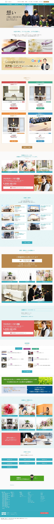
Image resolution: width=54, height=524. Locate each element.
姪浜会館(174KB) (9, 459)
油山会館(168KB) (9, 463)
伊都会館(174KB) (44, 463)
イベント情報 (35, 348)
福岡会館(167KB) (44, 459)
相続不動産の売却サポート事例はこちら (27, 316)
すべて (19, 348)
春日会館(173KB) (27, 463)
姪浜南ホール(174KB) (27, 459)
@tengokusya (12, 484)
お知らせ (27, 348)
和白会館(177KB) (9, 466)
